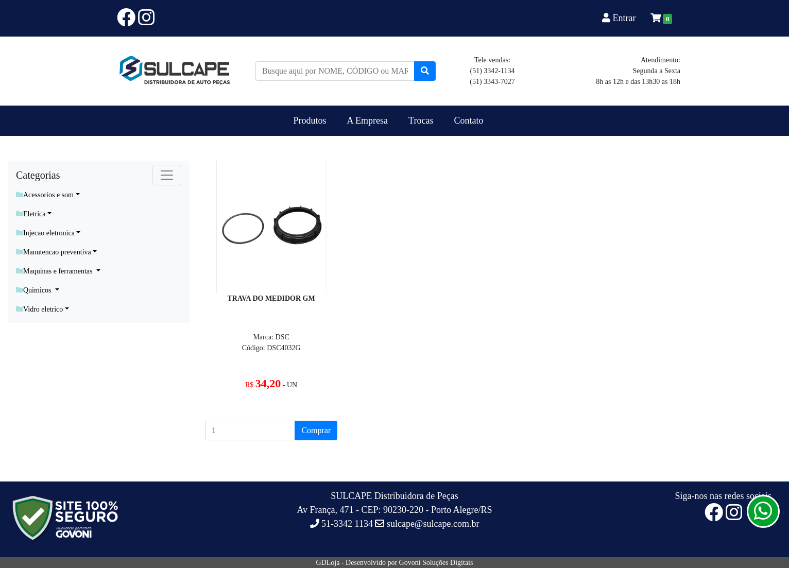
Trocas (420, 120)
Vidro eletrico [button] (39, 309)
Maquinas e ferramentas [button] (55, 271)
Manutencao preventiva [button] (53, 252)
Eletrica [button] (31, 214)
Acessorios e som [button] (45, 195)
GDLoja (328, 562)
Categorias (38, 175)
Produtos (310, 120)
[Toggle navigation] (166, 175)
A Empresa (367, 120)
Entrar (620, 18)
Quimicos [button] (34, 290)
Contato (468, 120)
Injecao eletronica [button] (45, 233)
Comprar (316, 430)
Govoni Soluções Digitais (436, 562)
